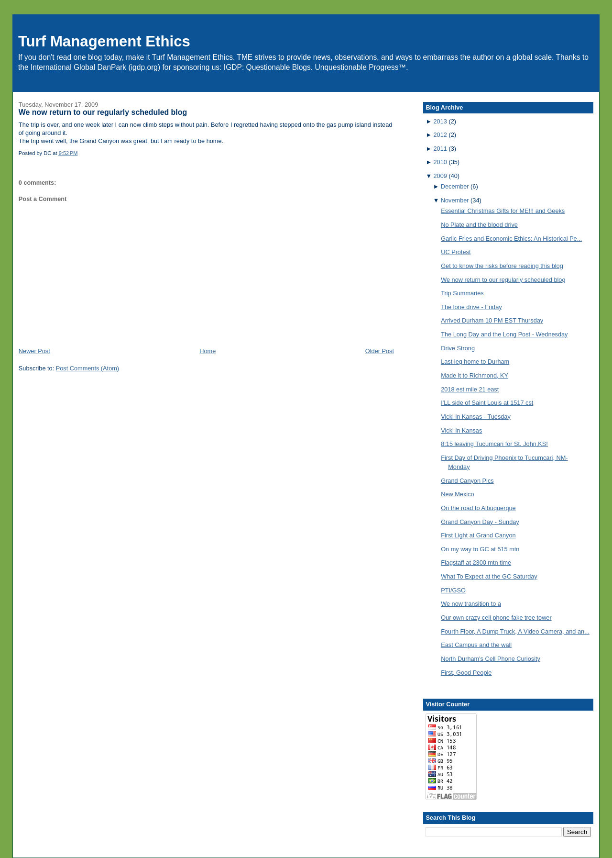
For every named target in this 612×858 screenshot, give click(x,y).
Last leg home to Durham (475, 361)
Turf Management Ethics (104, 41)
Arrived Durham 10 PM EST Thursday (492, 320)
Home (207, 351)
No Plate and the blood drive (479, 224)
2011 (440, 148)
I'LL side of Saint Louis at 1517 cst (487, 402)
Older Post (379, 351)
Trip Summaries (462, 293)
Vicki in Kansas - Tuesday (476, 416)
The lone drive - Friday (471, 307)
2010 (440, 162)
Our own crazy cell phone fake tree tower (496, 617)
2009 (440, 175)
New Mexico (457, 494)
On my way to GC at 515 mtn (480, 549)
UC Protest (455, 252)
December (455, 186)
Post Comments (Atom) (87, 368)
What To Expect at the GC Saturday (489, 576)
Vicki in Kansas (461, 430)
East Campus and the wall (476, 644)
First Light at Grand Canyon (478, 535)
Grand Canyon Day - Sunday (480, 521)
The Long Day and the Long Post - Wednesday (504, 334)
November (455, 200)
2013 (440, 121)
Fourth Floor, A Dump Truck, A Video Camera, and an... (515, 631)
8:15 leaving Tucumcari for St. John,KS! (494, 443)
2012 (440, 134)
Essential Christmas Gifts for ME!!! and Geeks (503, 210)
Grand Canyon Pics (467, 480)
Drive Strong (458, 348)
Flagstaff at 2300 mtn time (476, 562)
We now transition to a (471, 603)
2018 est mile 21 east (470, 389)
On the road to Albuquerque (478, 508)
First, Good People (466, 672)
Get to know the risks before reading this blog (502, 265)
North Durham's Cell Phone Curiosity (490, 658)
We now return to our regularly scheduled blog (103, 112)
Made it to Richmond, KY (474, 375)
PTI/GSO (453, 590)
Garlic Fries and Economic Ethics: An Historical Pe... (511, 238)
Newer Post (34, 351)
